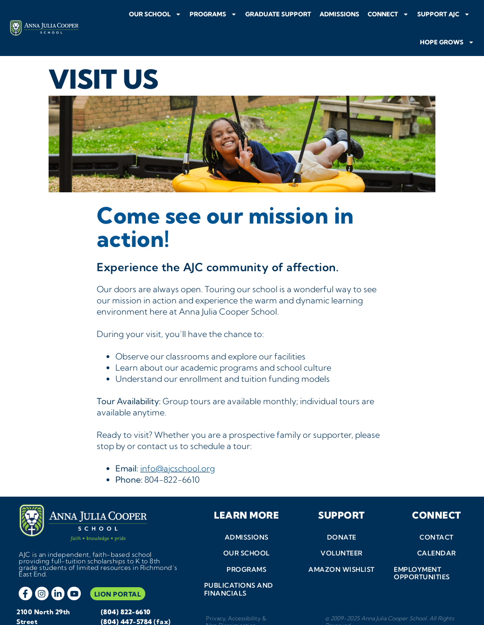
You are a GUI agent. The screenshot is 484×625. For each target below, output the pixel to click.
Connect (388, 14)
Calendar (436, 535)
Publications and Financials (238, 571)
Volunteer (341, 535)
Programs (213, 14)
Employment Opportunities (422, 555)
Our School (155, 14)
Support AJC (443, 14)
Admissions (339, 14)
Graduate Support (278, 14)
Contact (437, 518)
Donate (341, 518)
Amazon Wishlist (341, 551)
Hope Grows (447, 42)
